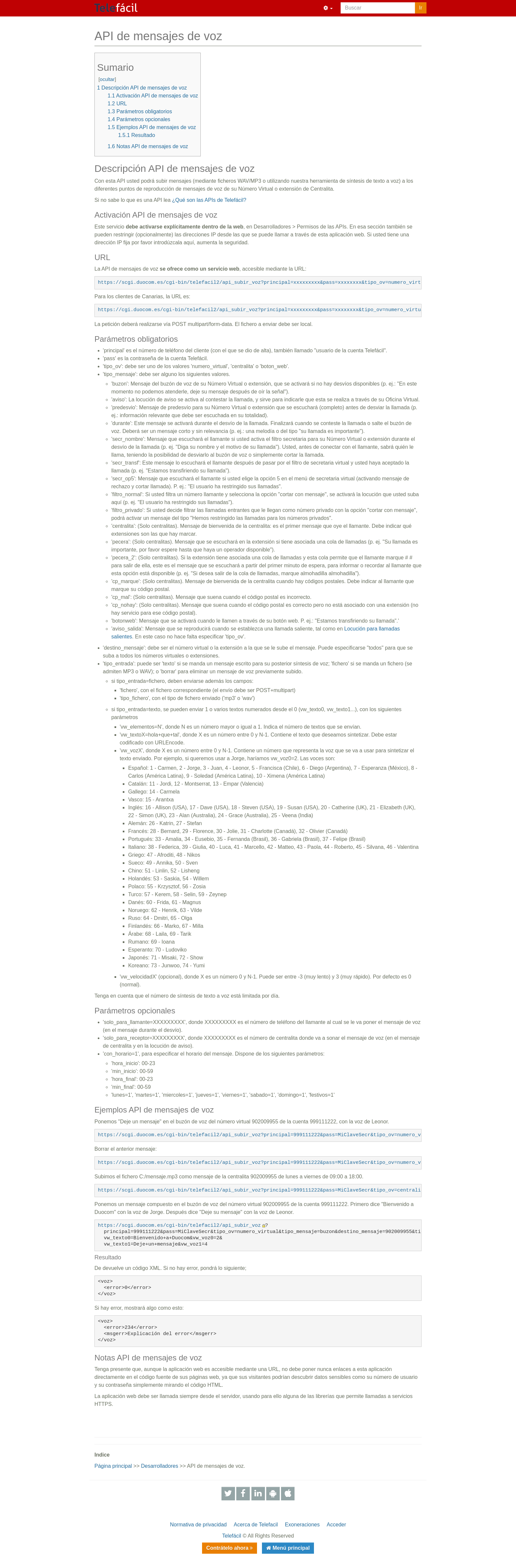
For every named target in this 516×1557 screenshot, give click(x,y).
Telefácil (231, 1536)
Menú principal (290, 1548)
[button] (328, 8)
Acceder (336, 1524)
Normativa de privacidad (198, 1524)
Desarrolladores (159, 1466)
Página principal (113, 1466)
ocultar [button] (107, 79)
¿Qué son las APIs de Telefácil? (209, 200)
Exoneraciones (302, 1524)
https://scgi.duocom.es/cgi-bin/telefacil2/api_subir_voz (179, 1225)
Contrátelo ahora (228, 1548)
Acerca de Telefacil (256, 1524)
